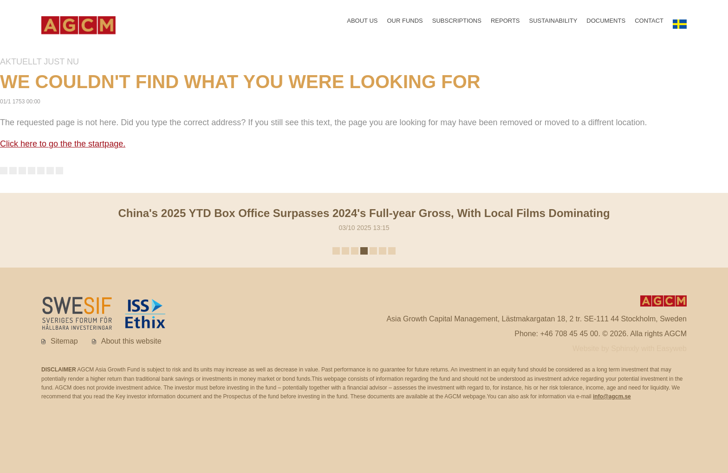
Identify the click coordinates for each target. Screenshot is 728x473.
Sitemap (64, 342)
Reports (505, 22)
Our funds (404, 22)
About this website (131, 342)
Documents (605, 22)
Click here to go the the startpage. (62, 145)
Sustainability (553, 22)
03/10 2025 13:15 (364, 219)
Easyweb (671, 350)
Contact (649, 22)
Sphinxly (626, 350)
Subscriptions (456, 22)
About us (362, 22)
